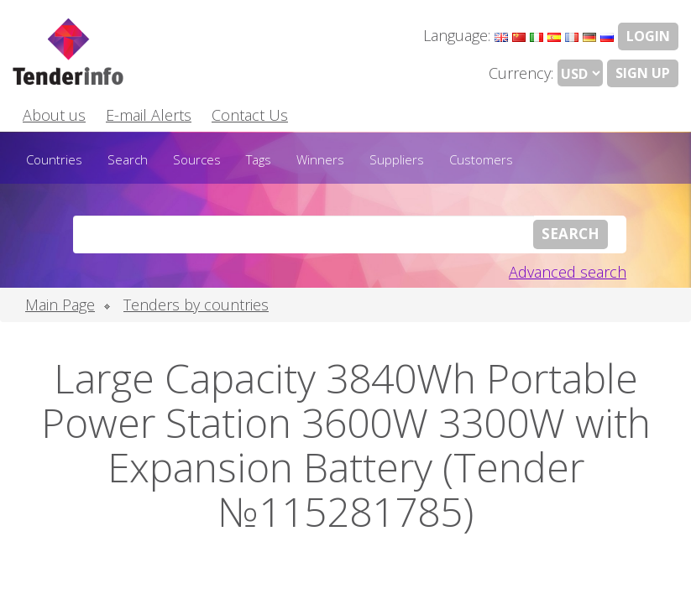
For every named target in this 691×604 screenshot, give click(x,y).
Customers (481, 159)
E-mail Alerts (148, 115)
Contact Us (250, 115)
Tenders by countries (196, 304)
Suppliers (396, 159)
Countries (54, 159)
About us (54, 115)
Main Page (60, 304)
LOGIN (648, 36)
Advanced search (567, 272)
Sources (197, 159)
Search (127, 159)
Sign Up (642, 73)
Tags (258, 159)
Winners (320, 159)
